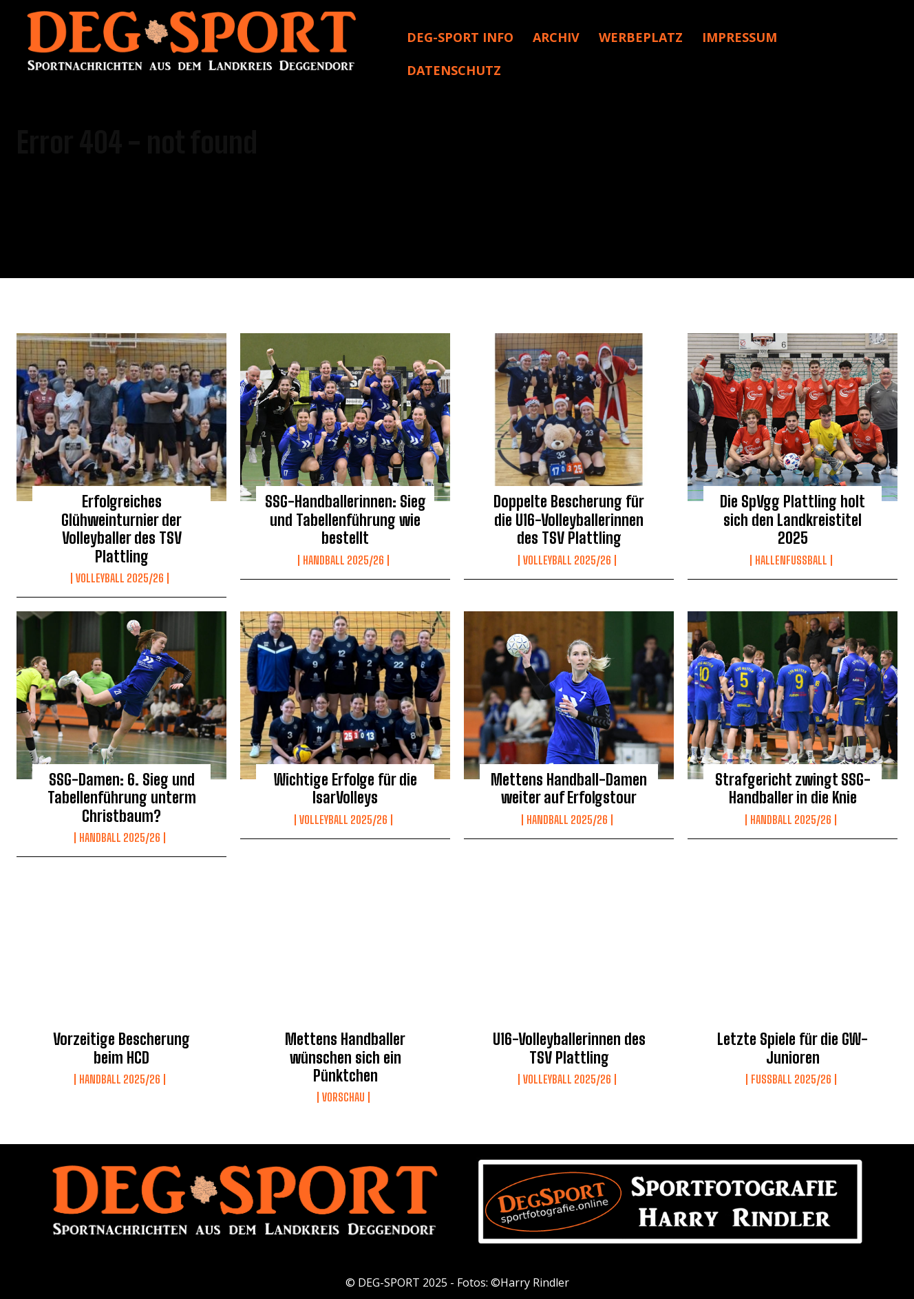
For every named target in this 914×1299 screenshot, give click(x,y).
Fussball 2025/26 (791, 1079)
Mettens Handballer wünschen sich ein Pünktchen (345, 1057)
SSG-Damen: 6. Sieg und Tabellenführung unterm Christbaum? (121, 797)
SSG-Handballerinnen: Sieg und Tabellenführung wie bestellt (345, 519)
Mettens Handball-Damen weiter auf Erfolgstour (569, 788)
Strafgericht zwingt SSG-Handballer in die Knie (793, 788)
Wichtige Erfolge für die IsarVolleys (345, 788)
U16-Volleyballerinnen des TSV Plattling (569, 1048)
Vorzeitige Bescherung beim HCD (121, 1048)
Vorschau (343, 1097)
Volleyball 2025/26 (120, 578)
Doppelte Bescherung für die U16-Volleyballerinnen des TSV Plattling (568, 519)
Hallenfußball (791, 560)
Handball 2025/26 (343, 560)
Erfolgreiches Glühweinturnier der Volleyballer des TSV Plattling (121, 528)
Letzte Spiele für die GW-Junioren (792, 1048)
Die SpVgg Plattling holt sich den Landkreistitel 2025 (792, 519)
